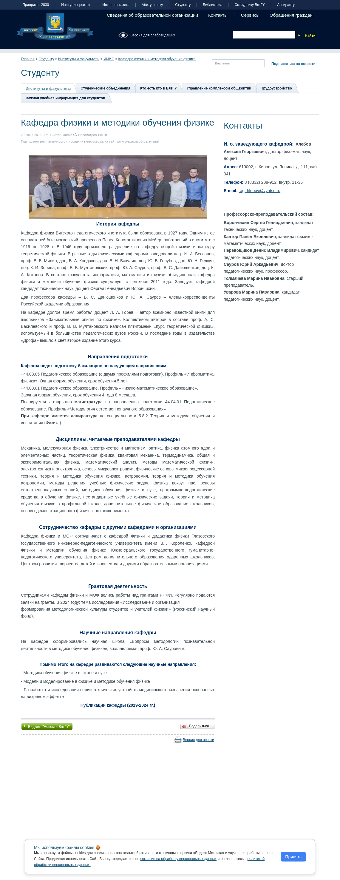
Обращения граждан (291, 15)
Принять (293, 856)
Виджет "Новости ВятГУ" (47, 726)
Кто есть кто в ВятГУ (158, 88)
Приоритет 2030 (35, 5)
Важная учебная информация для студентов (65, 98)
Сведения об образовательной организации (152, 15)
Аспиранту (286, 5)
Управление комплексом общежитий (218, 88)
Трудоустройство (276, 88)
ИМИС (108, 59)
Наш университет (75, 5)
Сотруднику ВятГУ (249, 5)
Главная (28, 59)
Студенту (183, 5)
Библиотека (212, 5)
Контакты (218, 15)
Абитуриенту (152, 5)
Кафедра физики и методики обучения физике (157, 59)
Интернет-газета (115, 5)
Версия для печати (198, 740)
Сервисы (250, 15)
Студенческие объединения (105, 88)
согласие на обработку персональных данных (178, 859)
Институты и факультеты (78, 59)
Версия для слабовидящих (152, 35)
